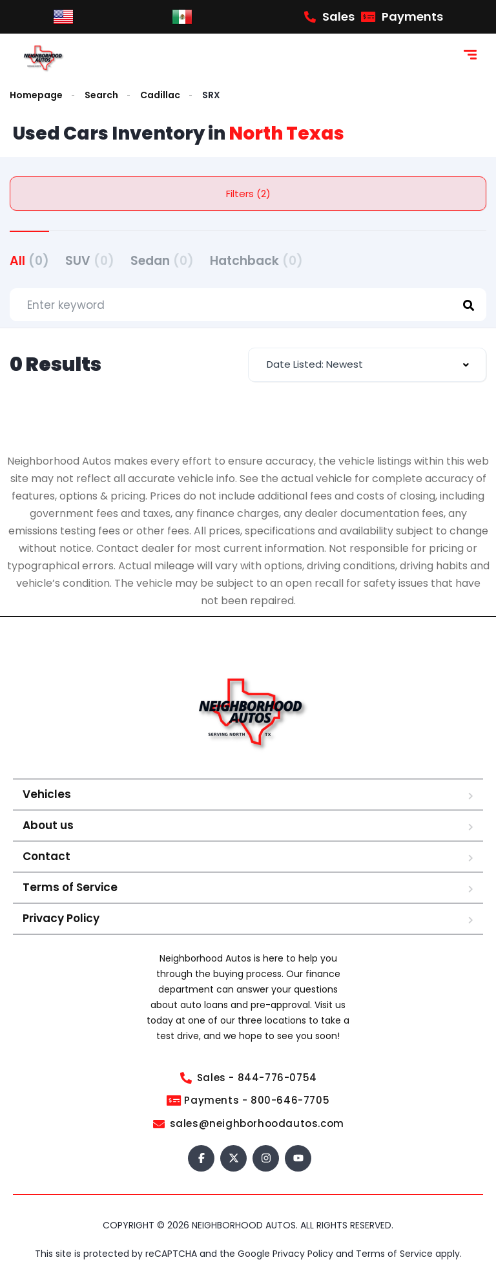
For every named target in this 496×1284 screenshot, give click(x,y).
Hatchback (256, 260)
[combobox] (367, 365)
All (29, 260)
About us (48, 825)
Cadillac (160, 95)
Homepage (36, 95)
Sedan (162, 260)
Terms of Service (70, 887)
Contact (46, 856)
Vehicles (47, 794)
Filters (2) (248, 193)
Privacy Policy (61, 918)
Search (101, 95)
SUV (89, 260)
